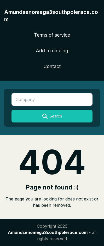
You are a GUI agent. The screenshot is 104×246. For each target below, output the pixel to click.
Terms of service (52, 35)
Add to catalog (52, 50)
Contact (52, 66)
